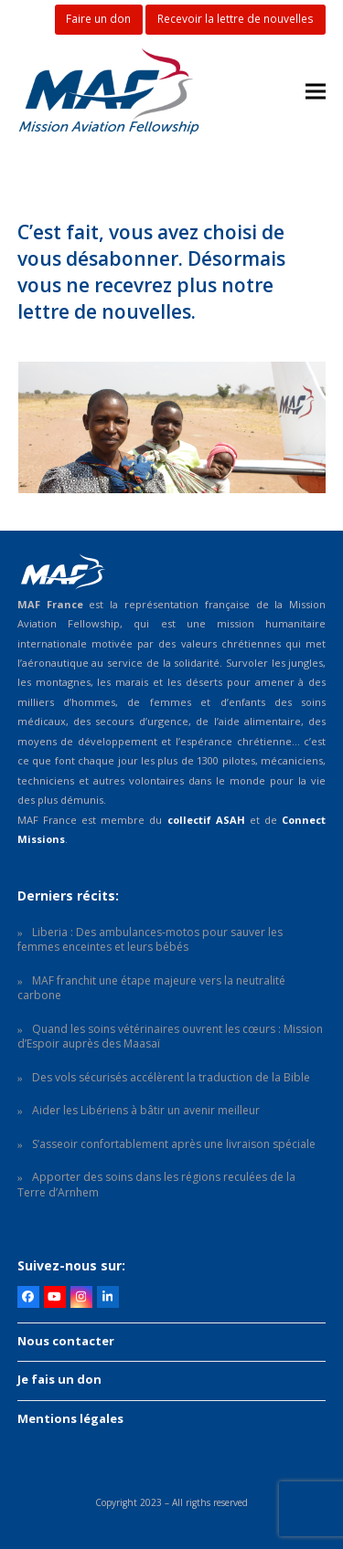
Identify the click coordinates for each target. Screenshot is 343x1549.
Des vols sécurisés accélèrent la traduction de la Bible (171, 1077)
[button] (315, 92)
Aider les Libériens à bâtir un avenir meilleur (146, 1110)
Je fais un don (59, 1379)
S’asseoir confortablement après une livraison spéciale (174, 1144)
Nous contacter (65, 1341)
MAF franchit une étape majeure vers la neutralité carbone (151, 988)
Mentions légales (70, 1418)
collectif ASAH (206, 820)
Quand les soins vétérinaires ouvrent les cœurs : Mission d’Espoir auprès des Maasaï (170, 1036)
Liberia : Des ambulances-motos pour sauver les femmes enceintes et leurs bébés (150, 939)
